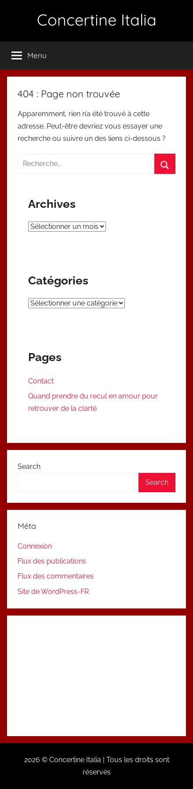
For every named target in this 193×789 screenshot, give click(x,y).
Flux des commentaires (56, 576)
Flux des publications (52, 561)
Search (29, 466)
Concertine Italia (97, 19)
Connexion (35, 546)
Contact (41, 381)
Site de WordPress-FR (53, 591)
